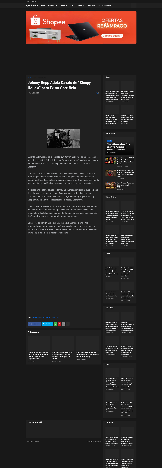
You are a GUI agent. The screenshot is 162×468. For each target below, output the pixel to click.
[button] (133, 5)
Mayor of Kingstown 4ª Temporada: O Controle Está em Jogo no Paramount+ (111, 440)
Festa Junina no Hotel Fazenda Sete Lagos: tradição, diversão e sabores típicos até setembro (112, 215)
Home (27, 1)
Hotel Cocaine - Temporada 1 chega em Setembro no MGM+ (125, 185)
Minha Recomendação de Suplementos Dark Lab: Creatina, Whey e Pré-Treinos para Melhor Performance (112, 95)
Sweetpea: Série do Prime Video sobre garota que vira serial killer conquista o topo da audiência (112, 326)
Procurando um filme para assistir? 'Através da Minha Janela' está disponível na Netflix (125, 174)
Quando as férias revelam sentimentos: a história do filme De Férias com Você (127, 295)
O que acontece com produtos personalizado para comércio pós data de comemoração (87, 354)
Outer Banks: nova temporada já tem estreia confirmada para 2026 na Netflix (111, 271)
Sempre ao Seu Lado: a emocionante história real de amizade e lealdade (127, 440)
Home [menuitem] (43, 5)
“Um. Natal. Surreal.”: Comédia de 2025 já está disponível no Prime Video (112, 349)
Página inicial (32, 78)
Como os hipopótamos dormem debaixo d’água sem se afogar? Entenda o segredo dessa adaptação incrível (38, 355)
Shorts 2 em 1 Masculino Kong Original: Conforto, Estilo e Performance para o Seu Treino (111, 119)
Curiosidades (42, 78)
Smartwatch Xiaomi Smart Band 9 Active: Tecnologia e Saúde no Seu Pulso (127, 118)
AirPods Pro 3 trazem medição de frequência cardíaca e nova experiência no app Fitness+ (127, 95)
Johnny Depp (45, 317)
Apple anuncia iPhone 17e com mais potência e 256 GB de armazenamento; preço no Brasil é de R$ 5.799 (127, 408)
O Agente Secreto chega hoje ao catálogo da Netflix (111, 294)
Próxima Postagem (94, 441)
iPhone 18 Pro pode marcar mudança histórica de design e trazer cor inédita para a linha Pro (127, 383)
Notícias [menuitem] (81, 5)
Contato (33, 1)
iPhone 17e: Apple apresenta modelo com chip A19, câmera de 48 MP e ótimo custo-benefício (112, 383)
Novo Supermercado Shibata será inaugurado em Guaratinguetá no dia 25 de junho (127, 239)
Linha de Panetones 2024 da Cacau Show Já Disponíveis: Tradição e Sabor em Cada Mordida (125, 161)
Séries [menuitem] (63, 5)
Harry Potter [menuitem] (52, 5)
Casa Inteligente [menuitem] (104, 5)
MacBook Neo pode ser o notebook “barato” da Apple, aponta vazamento (111, 406)
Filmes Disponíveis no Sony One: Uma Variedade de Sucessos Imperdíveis (118, 147)
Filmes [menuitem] (72, 5)
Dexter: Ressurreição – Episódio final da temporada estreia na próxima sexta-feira (111, 462)
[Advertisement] (81, 58)
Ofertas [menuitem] (91, 5)
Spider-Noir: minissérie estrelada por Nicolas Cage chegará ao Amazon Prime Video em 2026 (127, 326)
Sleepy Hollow (55, 317)
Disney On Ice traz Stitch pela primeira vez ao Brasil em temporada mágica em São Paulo (111, 239)
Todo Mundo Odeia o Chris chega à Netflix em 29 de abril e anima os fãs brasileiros (127, 272)
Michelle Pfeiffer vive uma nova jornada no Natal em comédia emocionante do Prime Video (127, 350)
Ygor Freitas (32, 5)
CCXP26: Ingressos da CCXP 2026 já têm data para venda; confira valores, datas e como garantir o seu (127, 215)
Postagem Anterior (33, 441)
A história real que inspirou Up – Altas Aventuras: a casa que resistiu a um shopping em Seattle (63, 355)
